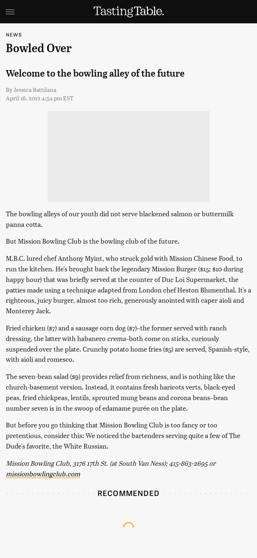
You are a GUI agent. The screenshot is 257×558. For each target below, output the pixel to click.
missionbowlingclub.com (43, 473)
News (14, 34)
